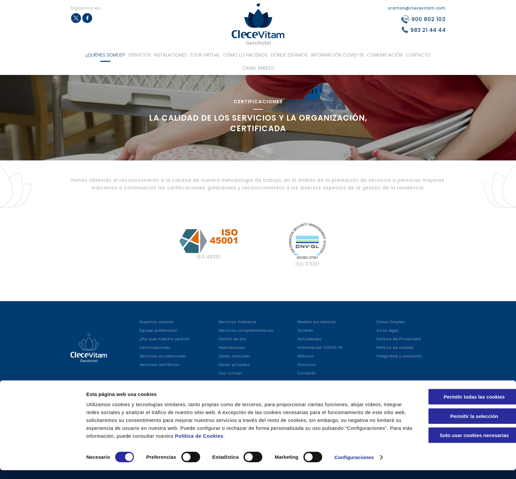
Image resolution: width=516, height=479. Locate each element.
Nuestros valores (157, 322)
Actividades (309, 339)
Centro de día (232, 339)
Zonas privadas (234, 364)
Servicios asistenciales (163, 356)
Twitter (76, 18)
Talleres (305, 330)
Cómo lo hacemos (245, 55)
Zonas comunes (234, 356)
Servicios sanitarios (160, 364)
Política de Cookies (268, 444)
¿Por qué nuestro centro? (165, 339)
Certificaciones (155, 347)
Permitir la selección (461, 425)
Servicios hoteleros (238, 322)
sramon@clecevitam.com (417, 8)
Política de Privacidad (398, 339)
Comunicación (384, 55)
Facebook (87, 18)
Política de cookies (395, 347)
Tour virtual (205, 55)
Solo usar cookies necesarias (461, 444)
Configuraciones (354, 466)
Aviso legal (387, 330)
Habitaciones (232, 347)
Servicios (139, 55)
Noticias (305, 356)
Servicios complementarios (246, 330)
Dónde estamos (289, 55)
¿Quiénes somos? (105, 55)
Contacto (418, 55)
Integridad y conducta (399, 356)
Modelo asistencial (316, 322)
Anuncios (306, 364)
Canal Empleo (258, 68)
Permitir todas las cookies (461, 405)
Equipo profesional (159, 330)
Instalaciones (170, 55)
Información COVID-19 (337, 55)
